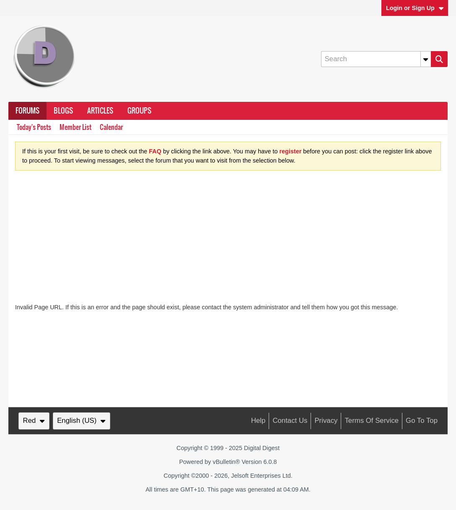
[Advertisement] (228, 240)
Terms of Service (372, 421)
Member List (75, 127)
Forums (27, 110)
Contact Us (289, 421)
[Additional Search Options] (425, 59)
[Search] (376, 59)
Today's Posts (34, 127)
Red (34, 421)
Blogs (63, 110)
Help (258, 421)
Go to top (422, 421)
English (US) (81, 421)
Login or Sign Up (415, 8)
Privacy (325, 421)
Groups (139, 110)
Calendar (111, 127)
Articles (100, 110)
